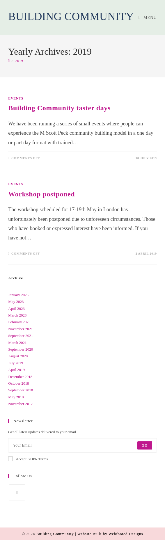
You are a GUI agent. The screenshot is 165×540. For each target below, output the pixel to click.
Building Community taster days (59, 108)
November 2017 (20, 404)
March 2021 (17, 342)
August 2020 (18, 356)
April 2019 (16, 369)
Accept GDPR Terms (28, 458)
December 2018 (20, 376)
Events (15, 98)
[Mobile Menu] (148, 17)
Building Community (71, 16)
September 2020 (20, 349)
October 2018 (18, 383)
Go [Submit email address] (145, 445)
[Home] (9, 60)
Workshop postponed (41, 194)
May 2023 (16, 301)
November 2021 (20, 329)
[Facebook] (17, 492)
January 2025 (18, 295)
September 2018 (20, 390)
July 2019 (15, 363)
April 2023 (16, 308)
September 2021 (20, 335)
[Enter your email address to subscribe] (82, 445)
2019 (19, 60)
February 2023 (19, 322)
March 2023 (17, 315)
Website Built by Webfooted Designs (110, 534)
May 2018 (16, 397)
